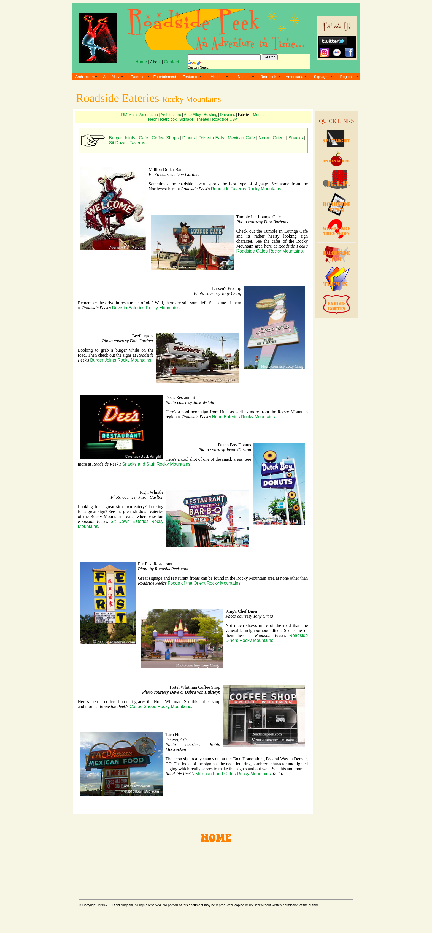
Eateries (137, 77)
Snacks (295, 137)
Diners (188, 137)
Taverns (137, 142)
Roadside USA (224, 119)
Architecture (85, 77)
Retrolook (268, 77)
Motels (215, 77)
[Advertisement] (335, 404)
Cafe (143, 137)
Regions (346, 77)
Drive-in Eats (211, 137)
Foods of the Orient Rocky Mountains (204, 583)
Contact (171, 61)
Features (190, 77)
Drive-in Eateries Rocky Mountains (145, 307)
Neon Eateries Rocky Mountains (243, 416)
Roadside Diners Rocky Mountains (267, 638)
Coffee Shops (165, 137)
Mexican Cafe (241, 137)
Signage (320, 77)
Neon (242, 77)
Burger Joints (122, 137)
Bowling (210, 114)
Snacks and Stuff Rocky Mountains (156, 464)
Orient (279, 137)
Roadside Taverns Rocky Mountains (246, 188)
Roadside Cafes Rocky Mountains (269, 251)
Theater (202, 119)
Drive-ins (227, 114)
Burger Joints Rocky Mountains (120, 360)
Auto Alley (111, 77)
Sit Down (118, 142)
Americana (294, 77)
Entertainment (164, 77)
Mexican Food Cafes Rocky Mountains (233, 773)
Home (141, 61)
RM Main (129, 114)
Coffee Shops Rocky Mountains (160, 706)
